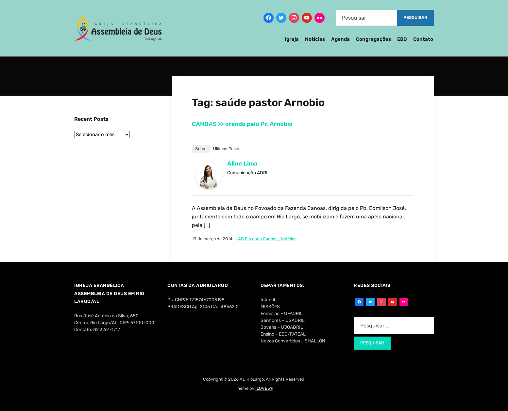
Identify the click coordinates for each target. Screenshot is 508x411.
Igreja (292, 39)
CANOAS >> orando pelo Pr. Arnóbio (242, 124)
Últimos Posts (226, 148)
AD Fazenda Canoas (258, 238)
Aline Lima (242, 163)
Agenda (340, 39)
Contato (423, 39)
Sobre (201, 148)
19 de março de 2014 (212, 238)
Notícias (315, 39)
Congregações (373, 39)
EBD (402, 39)
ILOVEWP (264, 388)
